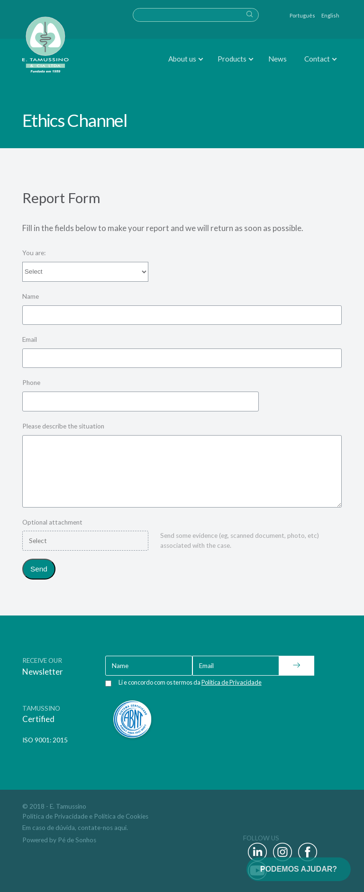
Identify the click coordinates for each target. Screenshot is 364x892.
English (330, 15)
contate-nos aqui (102, 827)
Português (302, 15)
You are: (34, 253)
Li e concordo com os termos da (190, 682)
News (277, 58)
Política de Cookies (121, 816)
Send (38, 569)
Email (29, 339)
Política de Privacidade (55, 816)
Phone (31, 382)
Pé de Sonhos (77, 840)
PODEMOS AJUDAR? (298, 869)
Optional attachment (52, 522)
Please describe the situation (63, 426)
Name (30, 296)
